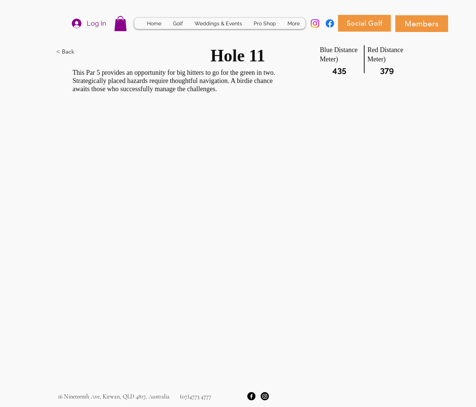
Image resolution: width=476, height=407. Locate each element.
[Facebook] (329, 23)
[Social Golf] (364, 23)
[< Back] (82, 52)
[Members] (421, 23)
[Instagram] (315, 23)
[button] (120, 23)
